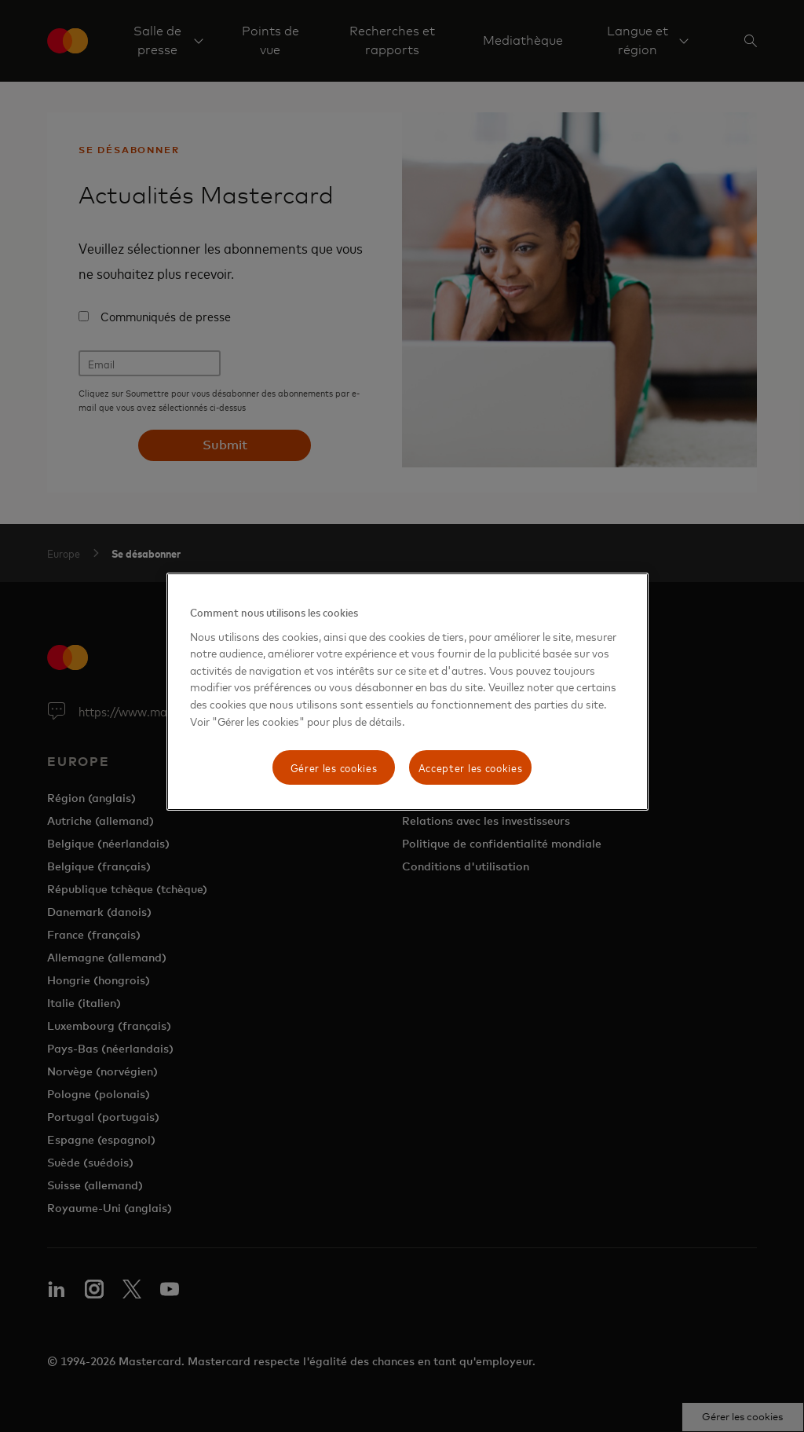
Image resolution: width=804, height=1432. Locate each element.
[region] (407, 692)
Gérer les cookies (334, 767)
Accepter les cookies (470, 767)
